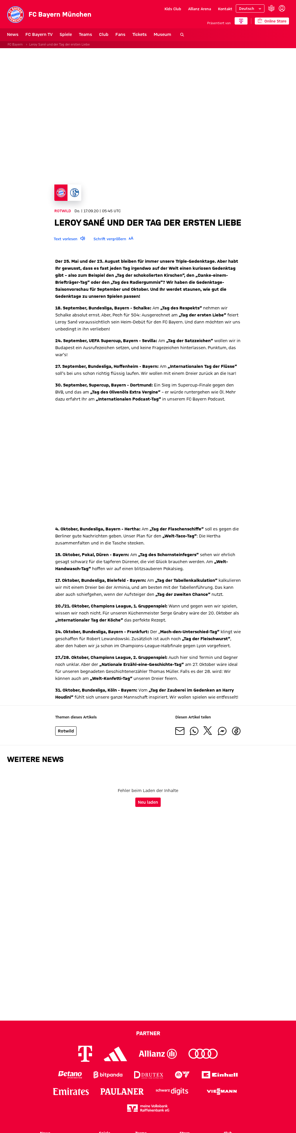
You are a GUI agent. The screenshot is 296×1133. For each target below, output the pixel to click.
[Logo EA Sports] (182, 1074)
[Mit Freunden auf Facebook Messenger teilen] (222, 732)
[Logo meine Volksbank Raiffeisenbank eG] (148, 1108)
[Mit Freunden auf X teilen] (208, 732)
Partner (148, 1033)
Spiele (66, 34)
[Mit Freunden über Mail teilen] (180, 732)
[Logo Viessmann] (221, 1091)
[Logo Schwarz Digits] (171, 1091)
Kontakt (225, 9)
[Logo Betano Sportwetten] (70, 1074)
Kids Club (173, 9)
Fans (120, 34)
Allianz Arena (199, 9)
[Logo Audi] (203, 1054)
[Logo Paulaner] (122, 1091)
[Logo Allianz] (158, 1054)
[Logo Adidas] (115, 1054)
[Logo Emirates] (71, 1091)
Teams (85, 34)
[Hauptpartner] (240, 21)
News (12, 34)
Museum (162, 34)
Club (103, 34)
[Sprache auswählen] (250, 8)
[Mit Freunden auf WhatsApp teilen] (194, 732)
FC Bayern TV (39, 34)
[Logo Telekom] (85, 1054)
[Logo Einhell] (220, 1074)
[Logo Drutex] (148, 1074)
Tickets (139, 34)
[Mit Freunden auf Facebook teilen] (236, 732)
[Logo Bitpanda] (108, 1074)
